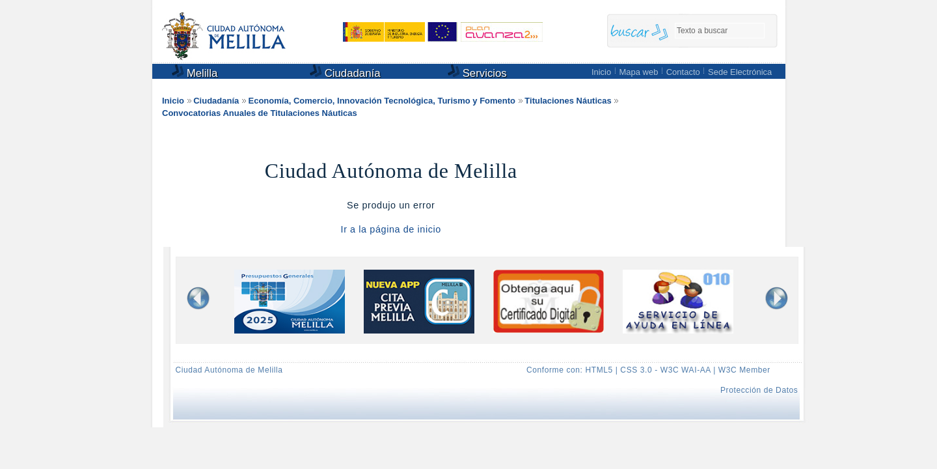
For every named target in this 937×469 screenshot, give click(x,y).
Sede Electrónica (740, 72)
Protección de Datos (759, 390)
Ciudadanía (345, 71)
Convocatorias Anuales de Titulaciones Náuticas (259, 113)
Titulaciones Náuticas (567, 101)
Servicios (477, 71)
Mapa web (638, 72)
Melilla (194, 71)
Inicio (601, 72)
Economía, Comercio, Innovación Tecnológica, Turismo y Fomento (382, 101)
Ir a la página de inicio (391, 229)
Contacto (683, 72)
